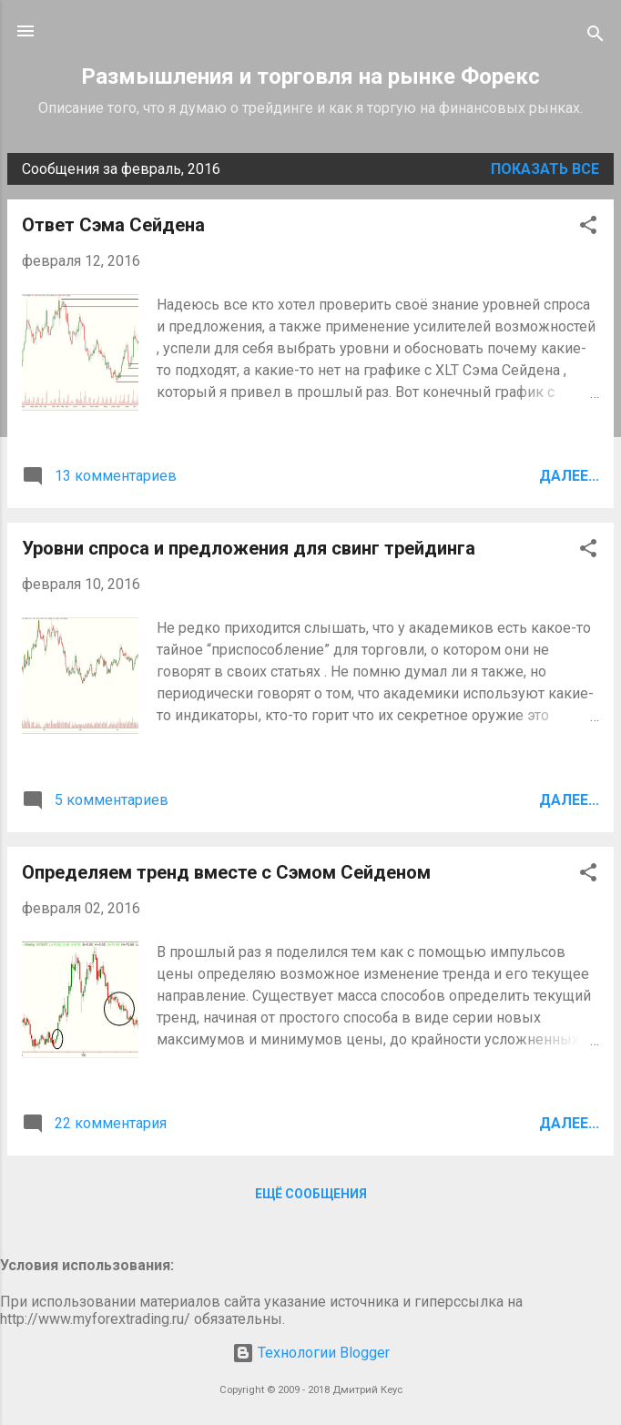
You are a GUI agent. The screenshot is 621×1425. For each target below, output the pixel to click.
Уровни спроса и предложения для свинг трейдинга (248, 548)
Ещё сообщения (311, 1193)
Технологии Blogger (311, 1352)
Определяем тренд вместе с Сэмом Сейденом (226, 872)
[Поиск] (595, 37)
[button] (588, 228)
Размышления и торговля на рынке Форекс (310, 76)
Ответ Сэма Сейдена (113, 225)
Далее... (569, 475)
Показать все (545, 169)
